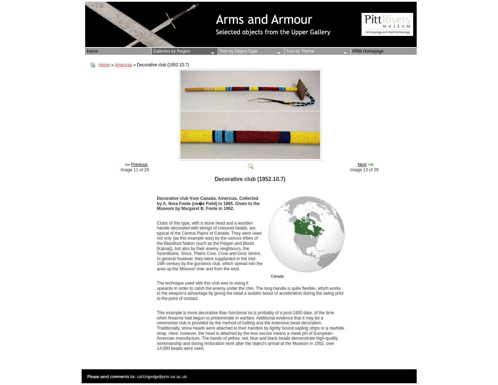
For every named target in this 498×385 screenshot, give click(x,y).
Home (104, 64)
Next (362, 164)
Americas (123, 64)
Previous (139, 164)
